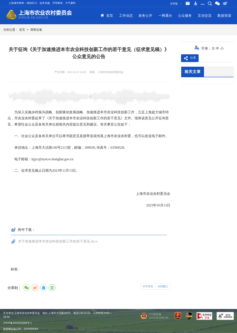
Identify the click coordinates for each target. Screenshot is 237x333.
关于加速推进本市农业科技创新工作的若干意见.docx (58, 241)
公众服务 (185, 15)
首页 (107, 15)
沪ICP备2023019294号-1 (17, 322)
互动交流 (204, 15)
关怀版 (174, 3)
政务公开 (145, 15)
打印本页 (148, 286)
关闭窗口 (163, 286)
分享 (190, 58)
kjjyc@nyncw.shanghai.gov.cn (52, 159)
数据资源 (224, 15)
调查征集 (36, 29)
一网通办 (165, 15)
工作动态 (126, 15)
